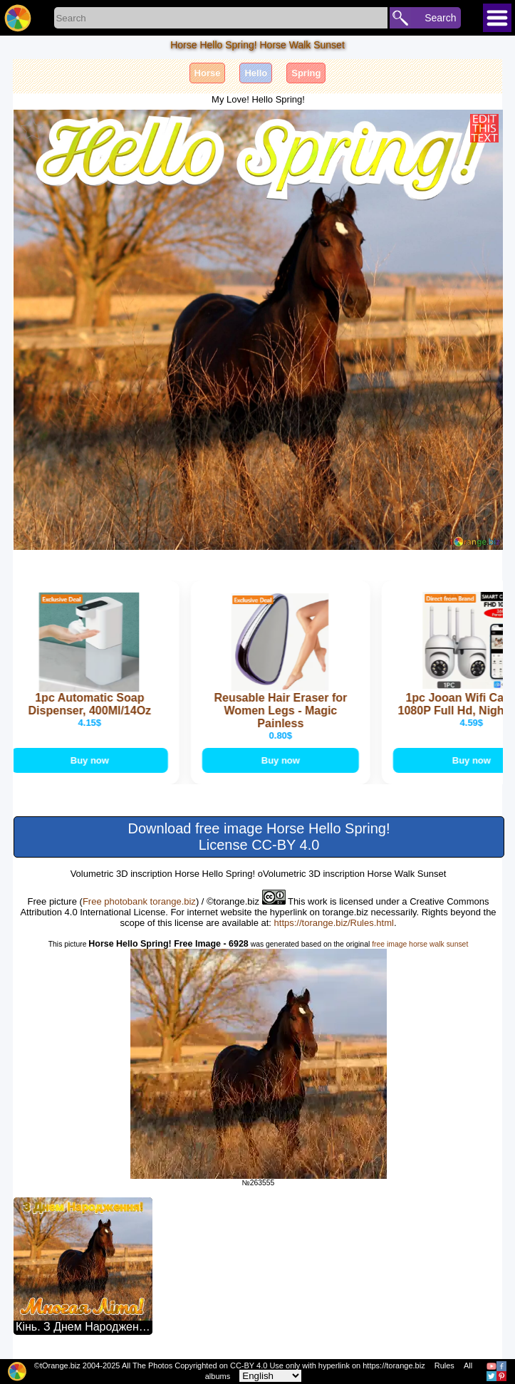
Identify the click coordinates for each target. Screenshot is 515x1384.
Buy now (90, 760)
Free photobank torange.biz (139, 901)
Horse (207, 73)
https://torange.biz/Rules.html (334, 922)
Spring (306, 73)
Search (440, 18)
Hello (255, 73)
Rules (444, 1365)
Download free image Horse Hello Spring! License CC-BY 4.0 (259, 837)
